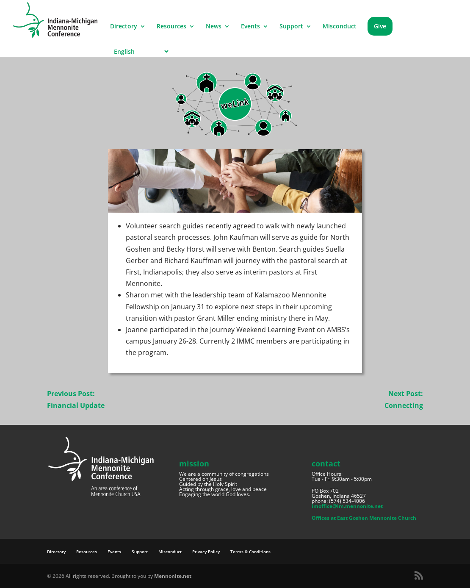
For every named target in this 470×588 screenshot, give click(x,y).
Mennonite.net (172, 576)
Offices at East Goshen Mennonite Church (364, 517)
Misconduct (340, 26)
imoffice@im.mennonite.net (347, 506)
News (213, 26)
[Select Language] (140, 51)
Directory (123, 26)
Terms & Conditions (250, 552)
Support (291, 26)
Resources (171, 26)
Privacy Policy (206, 552)
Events (250, 26)
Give (380, 26)
